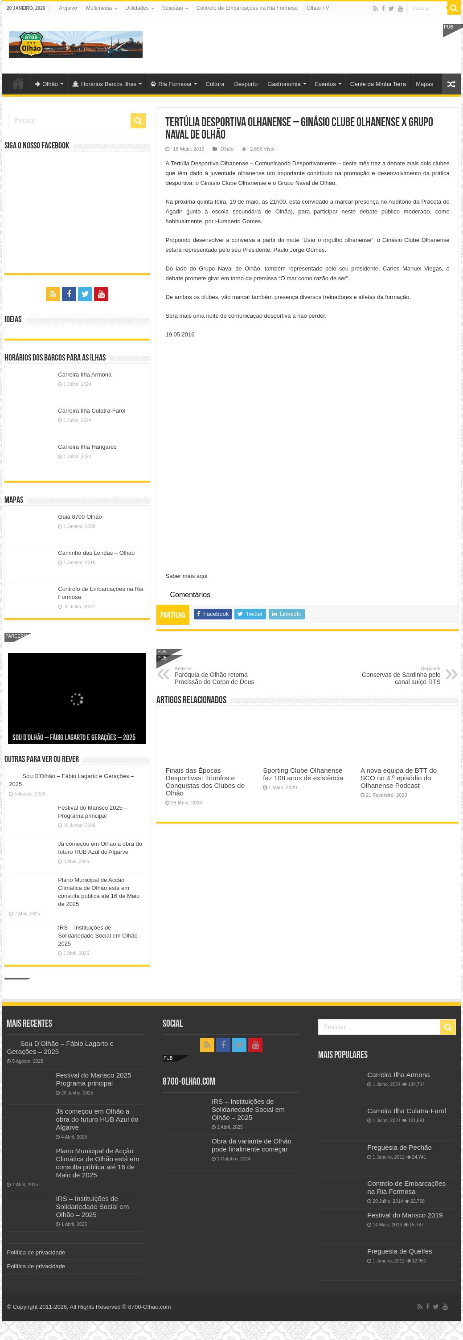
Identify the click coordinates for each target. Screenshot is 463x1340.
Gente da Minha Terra (378, 84)
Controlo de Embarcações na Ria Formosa (246, 8)
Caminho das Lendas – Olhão (96, 552)
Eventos (325, 84)
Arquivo (68, 8)
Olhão (46, 84)
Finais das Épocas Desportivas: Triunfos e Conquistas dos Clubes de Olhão (204, 781)
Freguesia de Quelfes (399, 1251)
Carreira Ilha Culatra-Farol (91, 410)
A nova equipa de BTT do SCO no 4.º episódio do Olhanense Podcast (399, 777)
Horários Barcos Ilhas (104, 84)
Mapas (424, 84)
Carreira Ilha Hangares (87, 446)
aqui (202, 576)
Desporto (246, 84)
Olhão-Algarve (18, 83)
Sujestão (172, 8)
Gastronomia (283, 84)
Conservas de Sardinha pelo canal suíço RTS (395, 675)
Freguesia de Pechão (399, 1147)
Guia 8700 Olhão (80, 516)
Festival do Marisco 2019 (405, 1215)
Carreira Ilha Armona (84, 374)
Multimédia (99, 8)
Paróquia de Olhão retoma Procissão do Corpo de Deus (220, 675)
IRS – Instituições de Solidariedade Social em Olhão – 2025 (100, 935)
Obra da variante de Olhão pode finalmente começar (251, 1145)
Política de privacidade (36, 1252)
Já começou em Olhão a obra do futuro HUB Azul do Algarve (97, 1119)
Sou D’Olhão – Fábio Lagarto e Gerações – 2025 (73, 738)
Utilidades (137, 8)
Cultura (215, 84)
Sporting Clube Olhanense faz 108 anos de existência (303, 774)
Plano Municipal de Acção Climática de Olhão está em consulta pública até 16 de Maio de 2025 (97, 1163)
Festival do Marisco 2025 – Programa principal (96, 1079)
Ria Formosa (171, 84)
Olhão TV (318, 8)
